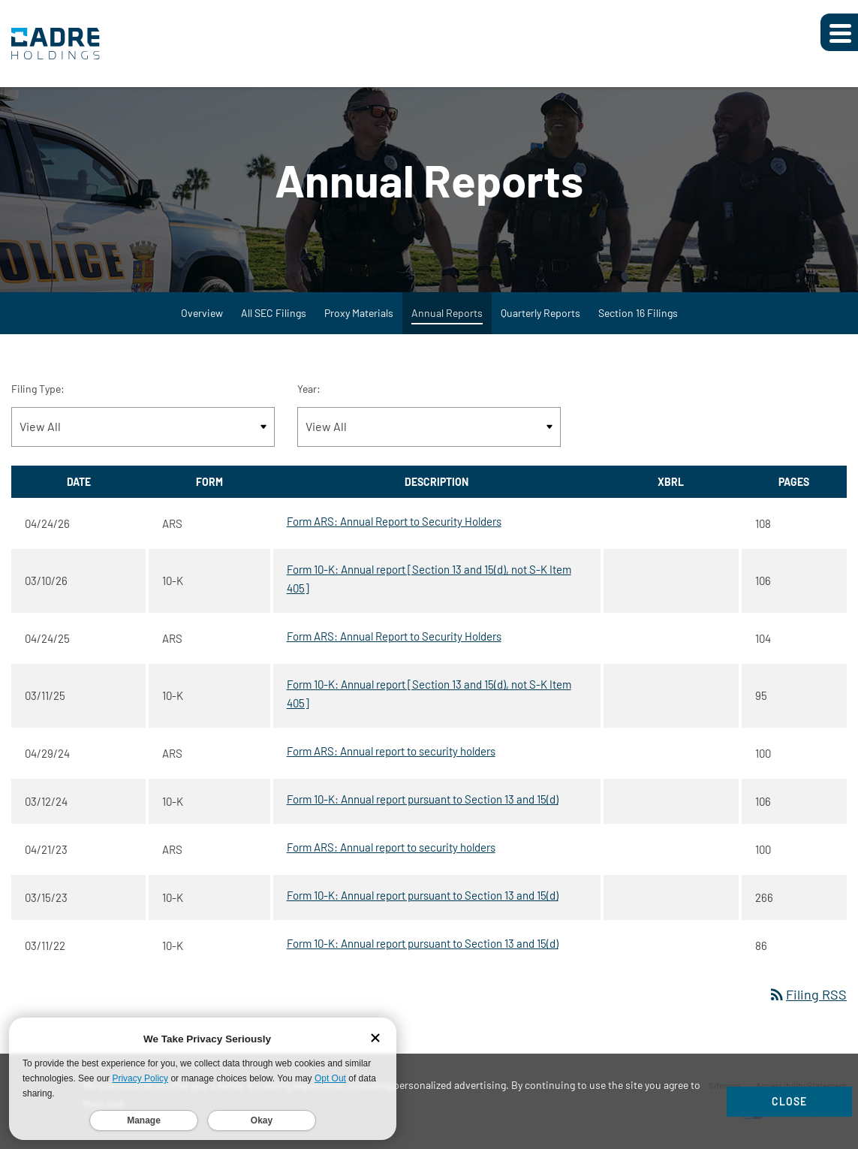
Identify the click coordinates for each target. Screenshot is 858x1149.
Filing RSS (807, 994)
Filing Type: (38, 388)
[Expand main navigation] (839, 32)
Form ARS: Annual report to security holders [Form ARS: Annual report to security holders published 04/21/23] (391, 847)
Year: (309, 388)
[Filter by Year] (429, 427)
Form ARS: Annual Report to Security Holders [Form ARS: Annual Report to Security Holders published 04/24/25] (394, 636)
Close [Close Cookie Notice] (789, 1101)
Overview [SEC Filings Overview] (202, 312)
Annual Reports (447, 312)
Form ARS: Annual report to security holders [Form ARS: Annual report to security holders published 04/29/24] (391, 751)
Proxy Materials (358, 312)
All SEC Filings (273, 312)
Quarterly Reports (540, 312)
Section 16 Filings (638, 312)
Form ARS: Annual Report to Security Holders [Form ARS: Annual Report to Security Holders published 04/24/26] (394, 521)
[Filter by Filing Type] (143, 427)
